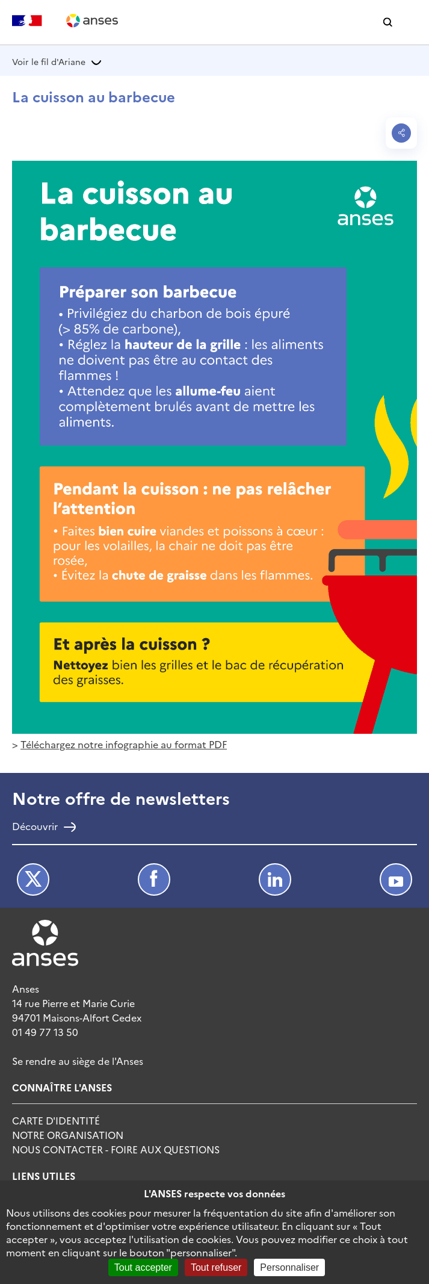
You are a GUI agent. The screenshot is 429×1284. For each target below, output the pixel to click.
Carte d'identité (56, 1120)
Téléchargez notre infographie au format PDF (123, 744)
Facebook (154, 879)
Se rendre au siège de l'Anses (77, 1060)
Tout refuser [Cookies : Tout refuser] (216, 1267)
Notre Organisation (67, 1134)
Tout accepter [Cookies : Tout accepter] (143, 1267)
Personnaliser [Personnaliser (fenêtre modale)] (289, 1267)
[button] (387, 23)
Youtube (396, 879)
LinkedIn (275, 879)
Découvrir (35, 827)
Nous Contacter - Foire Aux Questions (116, 1149)
